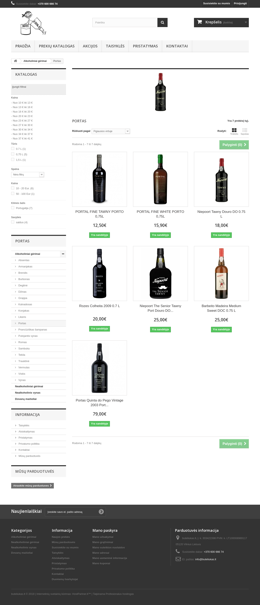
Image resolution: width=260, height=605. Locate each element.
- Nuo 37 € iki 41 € (22, 138)
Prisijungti (240, 3)
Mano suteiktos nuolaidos (108, 547)
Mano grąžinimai (102, 542)
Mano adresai (100, 552)
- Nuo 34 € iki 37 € (22, 134)
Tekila (21, 354)
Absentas (23, 260)
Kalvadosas (25, 304)
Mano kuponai (101, 563)
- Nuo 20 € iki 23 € (22, 116)
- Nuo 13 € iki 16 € (22, 107)
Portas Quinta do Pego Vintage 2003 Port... (99, 402)
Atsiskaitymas (26, 431)
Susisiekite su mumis (216, 3)
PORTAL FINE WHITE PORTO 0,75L (160, 214)
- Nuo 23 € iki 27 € (22, 120)
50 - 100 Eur (25, 193)
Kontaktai (177, 46)
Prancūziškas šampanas (32, 329)
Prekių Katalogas (57, 46)
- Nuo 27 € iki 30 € (22, 125)
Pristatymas (145, 46)
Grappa (22, 298)
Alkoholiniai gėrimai (27, 253)
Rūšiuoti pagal (81, 130)
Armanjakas (25, 266)
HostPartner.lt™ (81, 593)
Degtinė (22, 285)
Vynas (22, 380)
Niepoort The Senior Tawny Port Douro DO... (160, 308)
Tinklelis (234, 131)
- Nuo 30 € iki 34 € (22, 129)
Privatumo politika (28, 443)
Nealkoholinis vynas (27, 392)
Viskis (21, 373)
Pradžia (22, 46)
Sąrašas (245, 131)
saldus (22, 222)
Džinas (22, 291)
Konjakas (23, 310)
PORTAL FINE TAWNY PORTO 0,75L (99, 214)
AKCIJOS (90, 46)
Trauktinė (23, 361)
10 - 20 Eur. (25, 188)
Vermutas (24, 367)
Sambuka (24, 348)
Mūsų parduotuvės (29, 455)
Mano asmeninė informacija (109, 558)
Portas (22, 323)
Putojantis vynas (28, 335)
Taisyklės (115, 46)
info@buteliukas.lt (205, 559)
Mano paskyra (105, 530)
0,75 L (21, 154)
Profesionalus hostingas (120, 593)
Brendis (22, 272)
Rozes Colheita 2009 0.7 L (99, 306)
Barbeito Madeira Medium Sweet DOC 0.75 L (221, 308)
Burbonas (24, 279)
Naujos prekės (61, 536)
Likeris (22, 316)
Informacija (27, 414)
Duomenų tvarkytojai (65, 579)
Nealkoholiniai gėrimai (29, 386)
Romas (22, 342)
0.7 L (21, 148)
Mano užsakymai (102, 536)
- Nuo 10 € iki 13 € (22, 102)
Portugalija (24, 208)
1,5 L (21, 159)
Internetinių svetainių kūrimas (54, 593)
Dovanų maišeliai (26, 398)
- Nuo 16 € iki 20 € (22, 111)
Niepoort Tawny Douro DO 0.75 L (221, 214)
